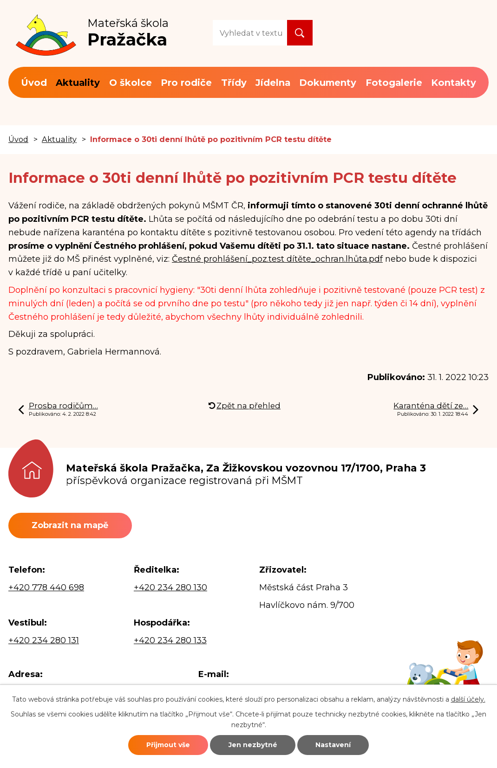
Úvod (34, 82)
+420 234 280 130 (170, 587)
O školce (130, 82)
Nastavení (333, 745)
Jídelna (272, 82)
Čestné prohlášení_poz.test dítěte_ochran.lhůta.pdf (277, 259)
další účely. (468, 699)
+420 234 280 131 (43, 640)
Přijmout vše (168, 745)
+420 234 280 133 (170, 640)
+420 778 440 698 (46, 587)
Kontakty (453, 82)
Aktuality (78, 82)
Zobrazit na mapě (70, 525)
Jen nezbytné (253, 745)
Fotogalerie (394, 82)
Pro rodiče (186, 82)
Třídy (234, 82)
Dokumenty (327, 82)
